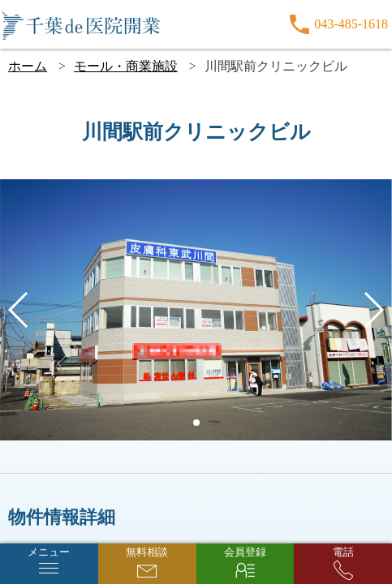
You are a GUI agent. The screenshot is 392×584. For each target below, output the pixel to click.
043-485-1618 (351, 24)
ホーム (27, 66)
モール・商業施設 (126, 66)
